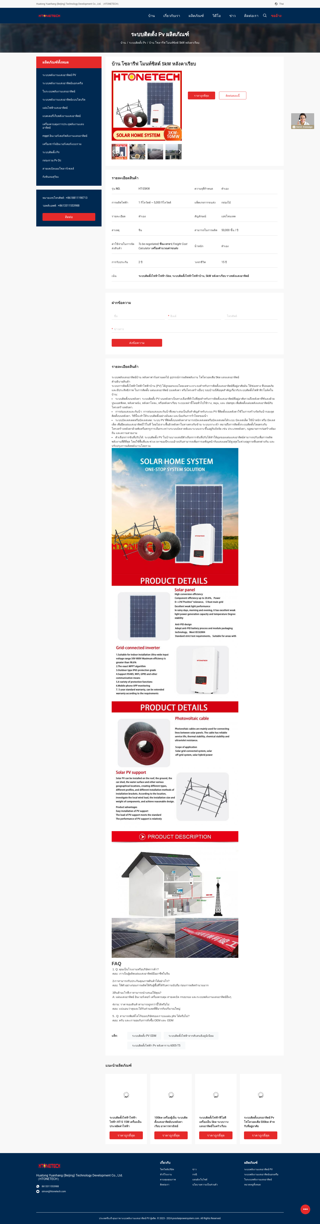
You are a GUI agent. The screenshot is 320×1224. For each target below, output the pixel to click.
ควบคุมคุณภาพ (168, 1179)
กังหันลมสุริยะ (50, 176)
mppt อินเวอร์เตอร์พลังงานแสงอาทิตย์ (64, 135)
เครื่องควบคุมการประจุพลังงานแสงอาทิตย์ (63, 126)
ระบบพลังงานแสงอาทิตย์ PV (59, 75)
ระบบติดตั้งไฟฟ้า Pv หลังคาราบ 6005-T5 (156, 1045)
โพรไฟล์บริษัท (167, 1169)
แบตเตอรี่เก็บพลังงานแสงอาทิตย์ (61, 116)
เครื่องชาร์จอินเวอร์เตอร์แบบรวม (61, 144)
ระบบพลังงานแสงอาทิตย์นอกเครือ (62, 83)
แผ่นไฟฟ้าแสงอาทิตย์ (55, 107)
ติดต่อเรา (164, 1184)
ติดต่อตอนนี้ (233, 95)
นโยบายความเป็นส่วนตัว (205, 1184)
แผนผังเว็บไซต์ (199, 1179)
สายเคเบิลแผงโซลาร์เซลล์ (58, 168)
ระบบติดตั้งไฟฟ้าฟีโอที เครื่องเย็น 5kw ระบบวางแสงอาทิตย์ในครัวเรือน (213, 1122)
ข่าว (194, 1169)
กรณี (194, 1174)
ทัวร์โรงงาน (166, 1174)
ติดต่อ (69, 217)
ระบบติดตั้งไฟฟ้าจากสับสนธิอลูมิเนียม (191, 1035)
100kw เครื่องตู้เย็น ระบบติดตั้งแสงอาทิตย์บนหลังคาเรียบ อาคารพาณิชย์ (170, 1122)
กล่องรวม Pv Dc (51, 160)
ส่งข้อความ (137, 343)
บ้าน (123, 42)
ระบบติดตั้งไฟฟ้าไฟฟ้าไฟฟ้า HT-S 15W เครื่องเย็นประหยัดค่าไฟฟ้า (125, 1122)
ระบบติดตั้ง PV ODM (144, 1035)
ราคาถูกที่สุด (201, 95)
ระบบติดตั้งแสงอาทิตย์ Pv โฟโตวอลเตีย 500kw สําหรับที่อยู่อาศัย (259, 1122)
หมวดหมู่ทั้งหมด (252, 1184)
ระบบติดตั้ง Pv (137, 42)
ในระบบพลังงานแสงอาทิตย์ (58, 91)
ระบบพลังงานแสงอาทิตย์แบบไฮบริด (63, 99)
